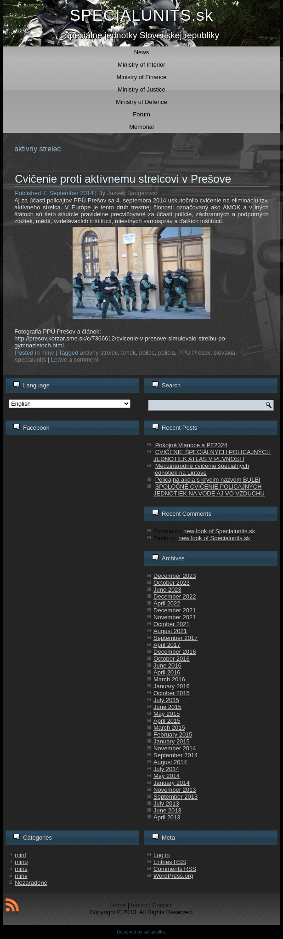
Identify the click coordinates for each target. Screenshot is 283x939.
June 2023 (167, 589)
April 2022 (167, 603)
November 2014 (174, 748)
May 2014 (166, 775)
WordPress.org (173, 875)
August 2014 (170, 762)
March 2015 (169, 727)
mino (21, 861)
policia (166, 352)
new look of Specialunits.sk (219, 531)
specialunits (30, 359)
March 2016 (169, 679)
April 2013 (167, 817)
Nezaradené (31, 882)
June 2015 (167, 706)
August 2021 (170, 631)
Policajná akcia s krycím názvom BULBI (207, 479)
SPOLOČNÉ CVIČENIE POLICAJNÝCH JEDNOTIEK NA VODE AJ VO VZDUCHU (209, 490)
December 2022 (174, 596)
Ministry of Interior (141, 64)
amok (128, 352)
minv (47, 352)
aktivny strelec (99, 352)
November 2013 (174, 789)
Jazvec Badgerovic (132, 193)
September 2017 (175, 637)
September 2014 (175, 755)
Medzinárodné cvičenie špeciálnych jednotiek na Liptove (201, 469)
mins (21, 868)
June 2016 (167, 665)
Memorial (141, 126)
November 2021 (174, 617)
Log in (161, 855)
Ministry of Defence (141, 101)
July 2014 (166, 769)
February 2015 (172, 734)
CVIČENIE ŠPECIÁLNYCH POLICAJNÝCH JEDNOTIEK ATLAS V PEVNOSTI (212, 455)
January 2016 (171, 686)
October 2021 (171, 624)
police (147, 352)
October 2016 (171, 658)
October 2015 (171, 693)
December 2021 (174, 610)
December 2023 (174, 575)
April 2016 (167, 672)
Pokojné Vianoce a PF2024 (191, 445)
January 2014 (171, 782)
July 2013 (166, 803)
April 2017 (167, 644)
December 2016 (174, 651)
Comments (174, 868)
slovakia (224, 352)
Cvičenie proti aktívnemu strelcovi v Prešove (123, 179)
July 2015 (166, 700)
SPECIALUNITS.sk (142, 15)
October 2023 (171, 582)
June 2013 (167, 810)
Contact (163, 905)
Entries (169, 861)
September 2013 (175, 796)
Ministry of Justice (141, 89)
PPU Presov (194, 352)
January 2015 (171, 741)
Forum (141, 114)
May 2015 (166, 713)
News (141, 52)
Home (118, 905)
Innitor (139, 905)
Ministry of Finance (141, 77)
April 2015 (167, 720)
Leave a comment (74, 359)
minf (20, 855)
